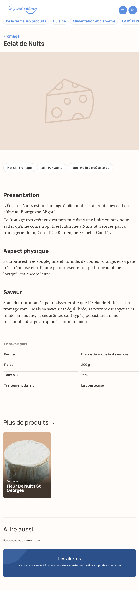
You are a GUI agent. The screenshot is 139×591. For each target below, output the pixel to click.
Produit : (19, 168)
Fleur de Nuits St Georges (24, 488)
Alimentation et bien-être (94, 21)
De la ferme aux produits (26, 21)
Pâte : (90, 168)
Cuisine (59, 21)
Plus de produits (28, 422)
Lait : (51, 168)
